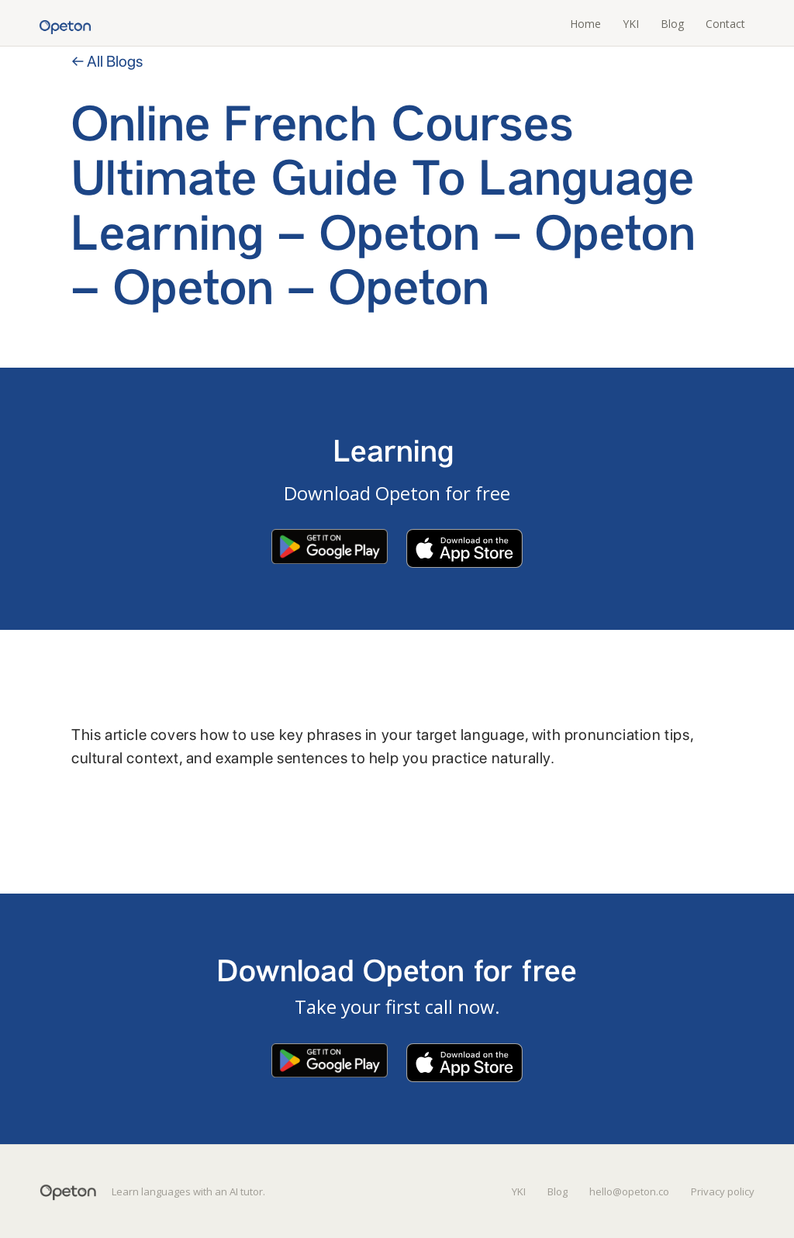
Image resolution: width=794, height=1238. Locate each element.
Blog (672, 23)
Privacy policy (722, 1191)
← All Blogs (107, 61)
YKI (631, 23)
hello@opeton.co (629, 1191)
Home (585, 23)
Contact (725, 23)
